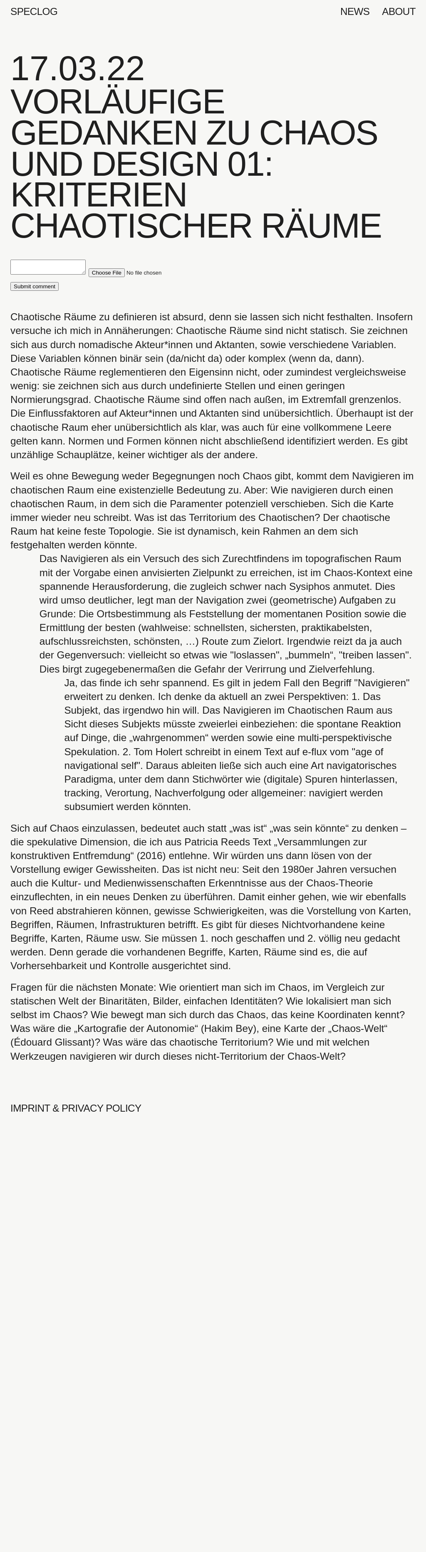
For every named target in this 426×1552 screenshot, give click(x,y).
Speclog (33, 11)
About (399, 11)
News (354, 11)
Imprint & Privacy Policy (75, 1110)
